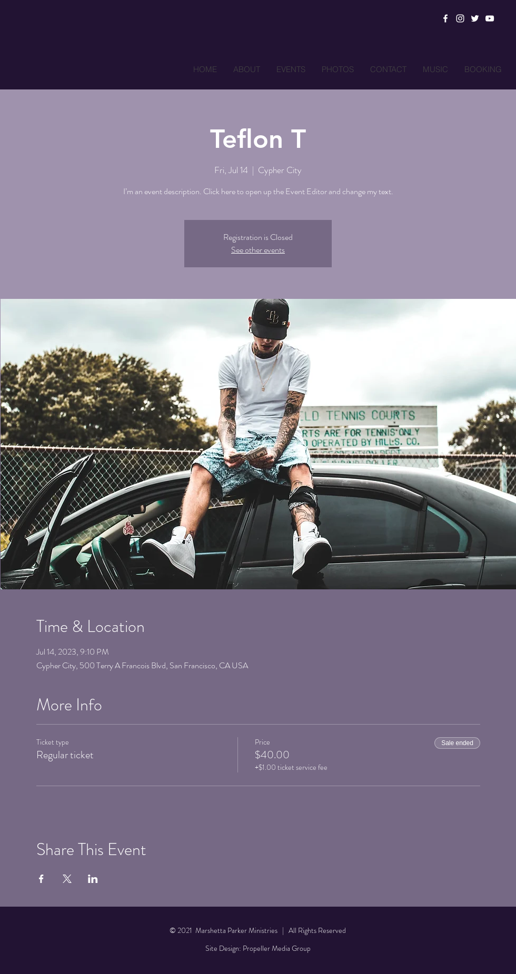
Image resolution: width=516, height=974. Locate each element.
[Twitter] (475, 18)
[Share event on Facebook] (41, 879)
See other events (258, 250)
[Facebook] (445, 18)
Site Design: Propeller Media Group (258, 948)
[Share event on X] (67, 879)
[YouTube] (489, 18)
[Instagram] (460, 18)
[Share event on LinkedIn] (93, 879)
